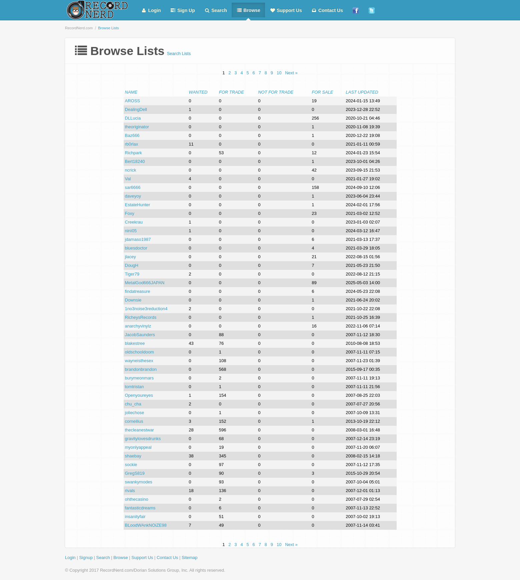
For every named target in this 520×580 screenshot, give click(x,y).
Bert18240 (135, 161)
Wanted (198, 92)
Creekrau (134, 222)
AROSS (132, 100)
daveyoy (133, 196)
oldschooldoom (139, 351)
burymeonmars (139, 377)
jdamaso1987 (138, 239)
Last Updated (362, 92)
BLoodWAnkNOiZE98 (146, 525)
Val (128, 178)
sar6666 (133, 187)
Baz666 (132, 135)
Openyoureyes (139, 395)
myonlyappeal (138, 447)
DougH (131, 265)
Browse (248, 10)
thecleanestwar (139, 429)
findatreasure (137, 291)
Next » (291, 72)
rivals (130, 490)
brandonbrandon (141, 369)
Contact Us (327, 10)
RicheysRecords (141, 317)
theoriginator (137, 126)
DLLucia (133, 118)
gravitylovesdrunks (143, 438)
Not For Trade (275, 92)
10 (279, 72)
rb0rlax (131, 144)
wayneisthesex (139, 360)
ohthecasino (136, 499)
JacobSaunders (140, 334)
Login (151, 10)
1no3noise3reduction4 (146, 308)
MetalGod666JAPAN (145, 282)
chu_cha (133, 403)
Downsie (133, 299)
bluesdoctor (136, 248)
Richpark (133, 152)
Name (131, 92)
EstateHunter (137, 204)
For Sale (322, 92)
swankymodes (138, 481)
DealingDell (136, 109)
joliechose (134, 412)
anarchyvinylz (138, 325)
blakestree (135, 343)
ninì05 (131, 230)
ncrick (130, 170)
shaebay (133, 455)
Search (215, 10)
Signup (85, 557)
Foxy (129, 213)
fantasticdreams (140, 507)
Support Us (286, 10)
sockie (131, 464)
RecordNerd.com (79, 28)
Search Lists (179, 53)
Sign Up (182, 10)
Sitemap (190, 557)
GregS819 (135, 473)
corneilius (134, 421)
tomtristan (134, 386)
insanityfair (135, 516)
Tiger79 (132, 274)
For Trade (231, 92)
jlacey (130, 256)
